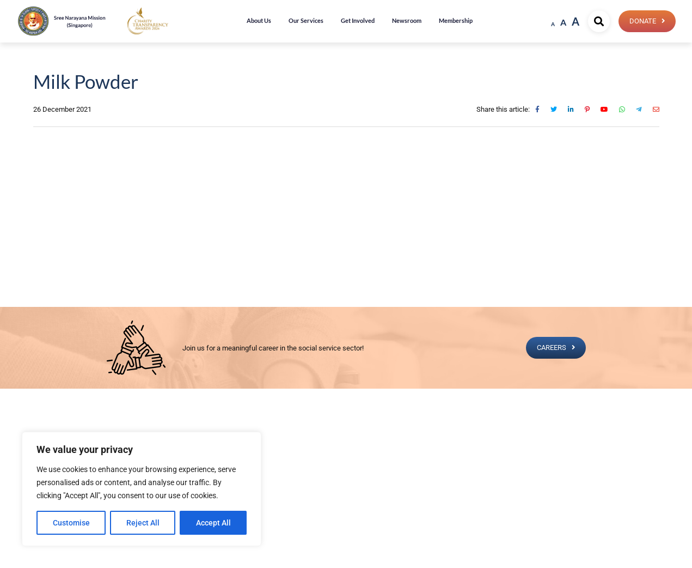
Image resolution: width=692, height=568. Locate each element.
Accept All (213, 522)
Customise (71, 522)
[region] (141, 489)
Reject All (143, 522)
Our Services (306, 20)
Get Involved (358, 20)
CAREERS (551, 347)
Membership (456, 20)
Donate (642, 21)
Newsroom (406, 20)
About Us (259, 20)
